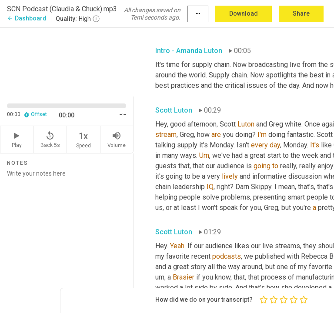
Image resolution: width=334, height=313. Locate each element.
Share (301, 13)
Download (243, 13)
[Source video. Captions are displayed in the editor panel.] (67, 61)
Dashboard (27, 18)
